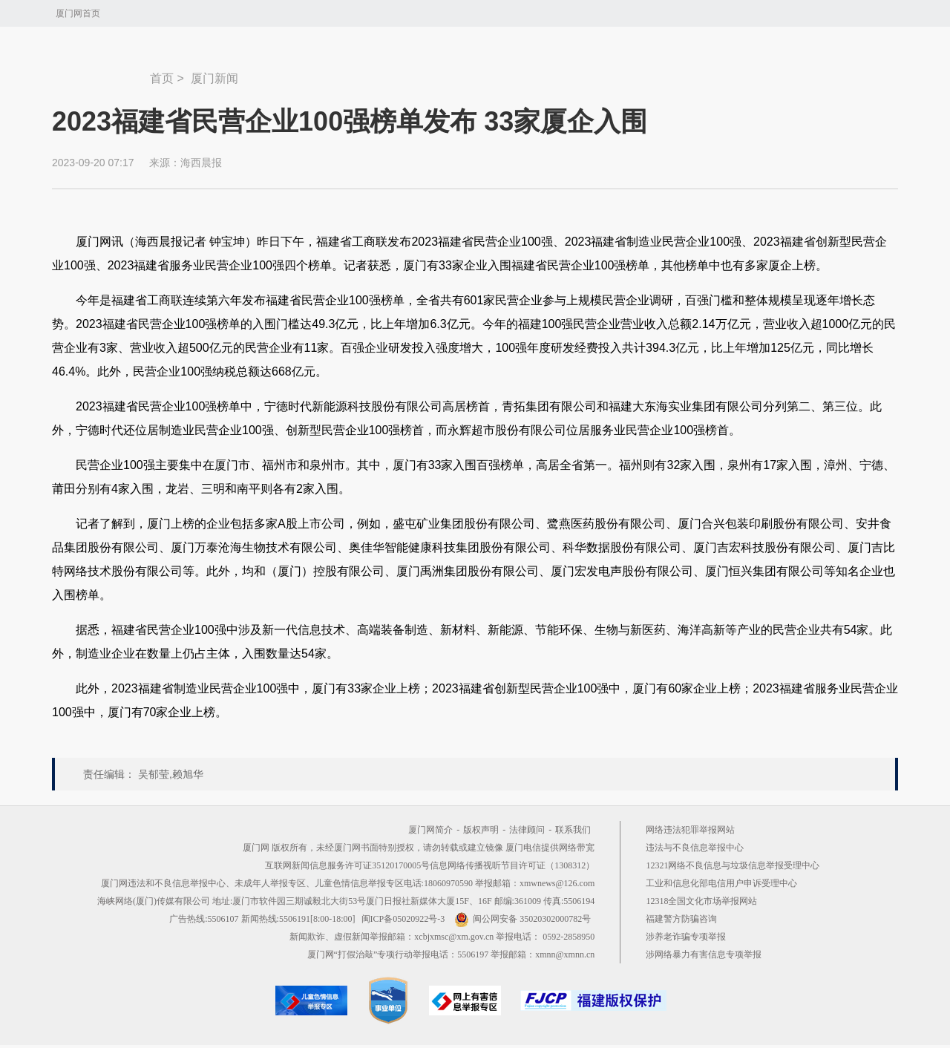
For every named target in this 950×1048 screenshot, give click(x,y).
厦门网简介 (430, 830)
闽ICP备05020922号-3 (403, 919)
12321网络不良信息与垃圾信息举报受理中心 (732, 865)
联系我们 (573, 830)
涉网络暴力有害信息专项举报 (703, 954)
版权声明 (481, 830)
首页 (162, 78)
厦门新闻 (214, 78)
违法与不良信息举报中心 (695, 847)
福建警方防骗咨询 (681, 919)
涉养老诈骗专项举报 (686, 936)
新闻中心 (101, 71)
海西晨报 (201, 162)
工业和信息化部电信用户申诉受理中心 (721, 883)
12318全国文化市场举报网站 (701, 901)
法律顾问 (527, 830)
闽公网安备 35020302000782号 (522, 919)
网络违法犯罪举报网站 (690, 830)
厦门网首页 (78, 13)
